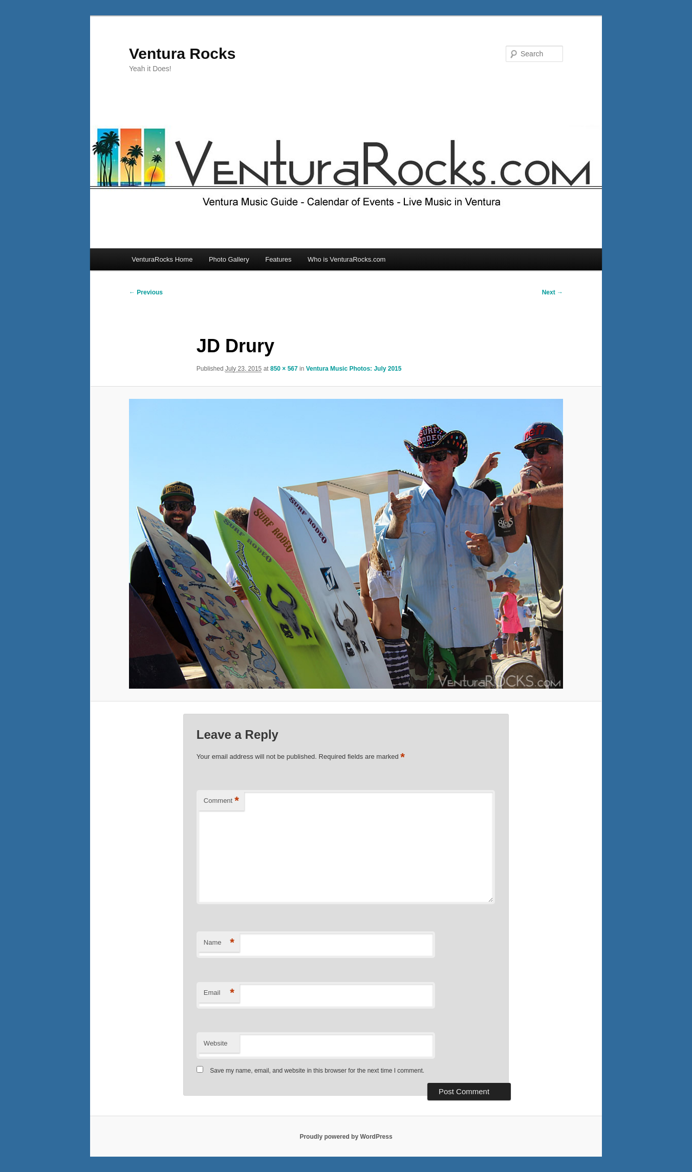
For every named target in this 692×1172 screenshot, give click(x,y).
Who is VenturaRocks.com (346, 259)
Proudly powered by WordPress (345, 1136)
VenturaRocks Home (162, 259)
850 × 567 (284, 368)
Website (216, 1043)
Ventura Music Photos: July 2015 (354, 368)
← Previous (146, 292)
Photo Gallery (229, 259)
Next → (552, 292)
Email (219, 993)
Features (278, 259)
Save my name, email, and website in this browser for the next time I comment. (317, 1070)
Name (219, 942)
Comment (221, 801)
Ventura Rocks (182, 53)
